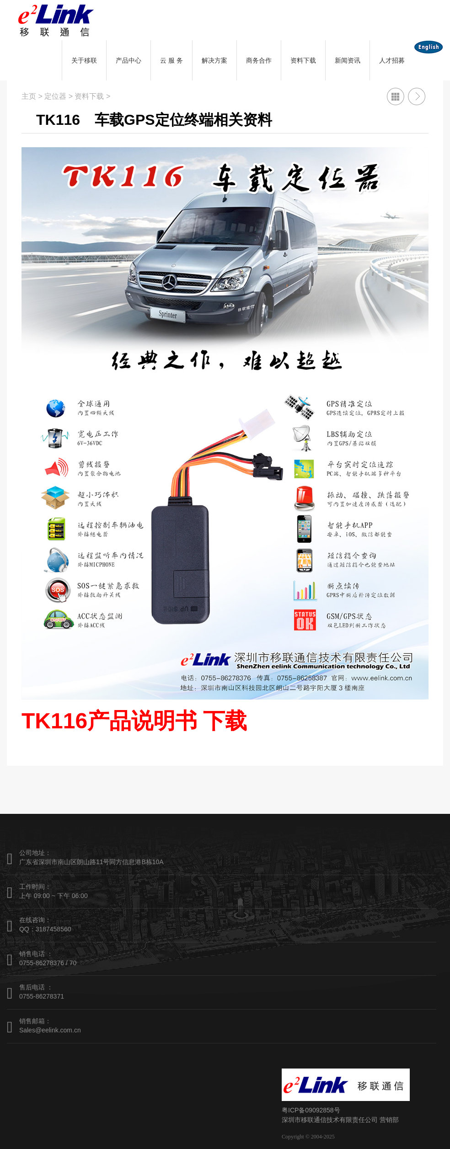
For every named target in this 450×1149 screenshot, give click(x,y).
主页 (28, 96)
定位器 (55, 96)
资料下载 (303, 60)
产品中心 (128, 60)
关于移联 (84, 60)
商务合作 (259, 60)
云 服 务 (171, 60)
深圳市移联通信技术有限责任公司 (330, 1119)
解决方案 (214, 60)
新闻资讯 (347, 60)
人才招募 (392, 60)
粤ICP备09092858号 (311, 1110)
